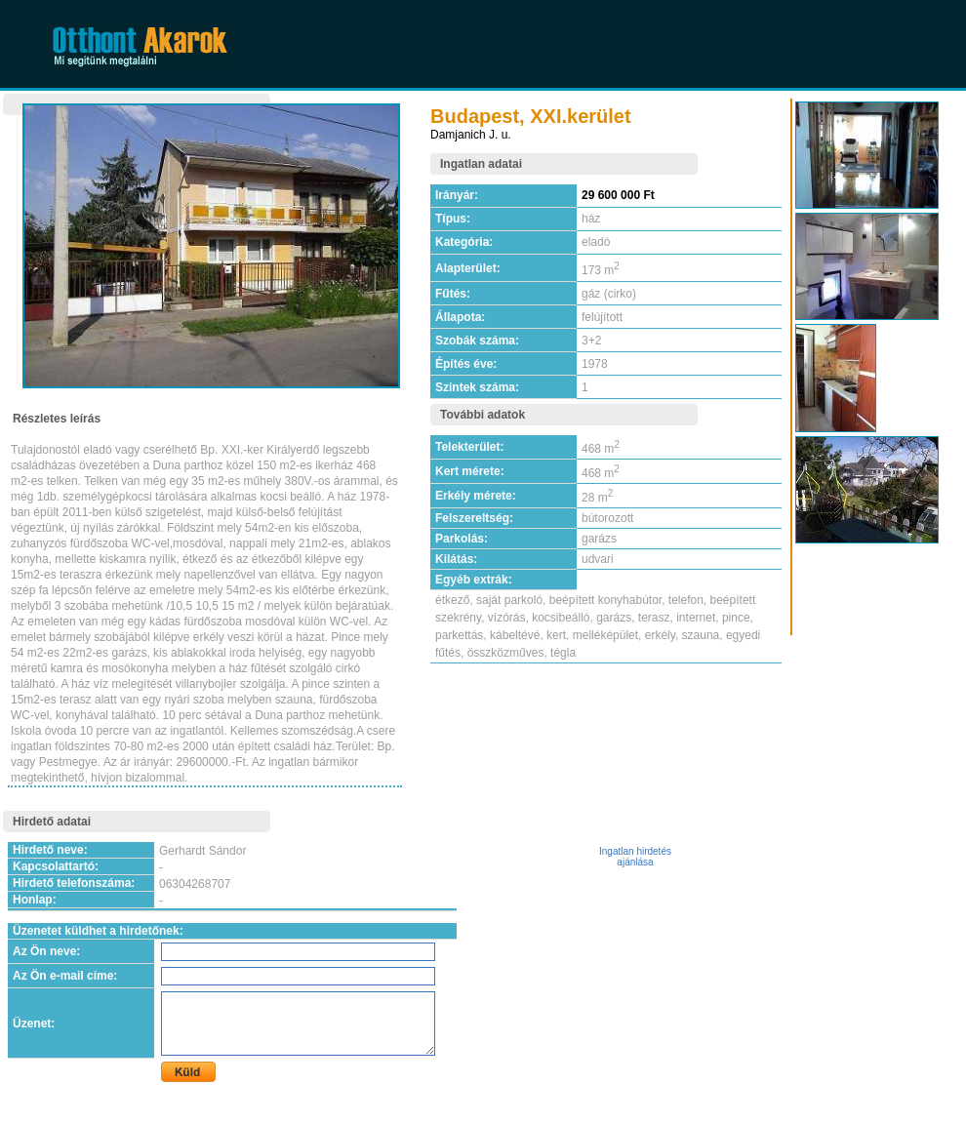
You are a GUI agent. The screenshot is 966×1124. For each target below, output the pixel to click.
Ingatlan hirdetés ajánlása (635, 856)
